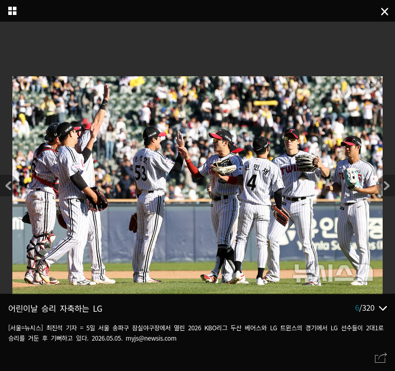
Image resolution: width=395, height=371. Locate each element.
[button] (385, 185)
